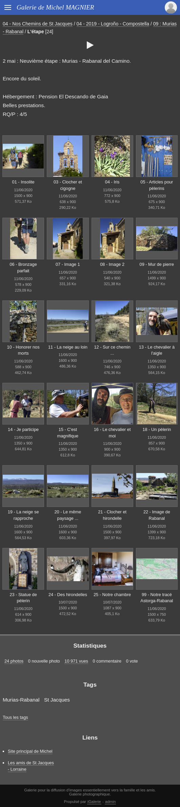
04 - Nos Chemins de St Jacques (38, 23)
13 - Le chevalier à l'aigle (157, 350)
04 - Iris (112, 181)
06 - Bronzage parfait (23, 267)
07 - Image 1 (68, 264)
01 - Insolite (23, 181)
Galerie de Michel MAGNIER (55, 7)
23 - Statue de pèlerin (23, 598)
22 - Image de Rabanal (156, 515)
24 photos (13, 661)
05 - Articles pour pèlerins (156, 185)
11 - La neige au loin (67, 347)
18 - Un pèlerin (156, 429)
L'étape (35, 31)
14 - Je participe (23, 429)
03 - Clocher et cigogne (68, 185)
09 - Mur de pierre (157, 264)
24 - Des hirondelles (67, 594)
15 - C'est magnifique (68, 432)
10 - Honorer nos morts (23, 350)
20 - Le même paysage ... (67, 515)
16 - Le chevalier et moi (112, 432)
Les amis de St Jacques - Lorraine (31, 766)
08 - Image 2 (112, 264)
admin (110, 802)
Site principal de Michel (30, 751)
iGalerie (94, 802)
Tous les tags (15, 717)
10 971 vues (76, 661)
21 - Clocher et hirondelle (112, 515)
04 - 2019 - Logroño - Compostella (113, 23)
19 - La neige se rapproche (23, 515)
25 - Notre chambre (112, 594)
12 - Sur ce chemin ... (112, 350)
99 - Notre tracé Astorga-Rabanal (156, 598)
